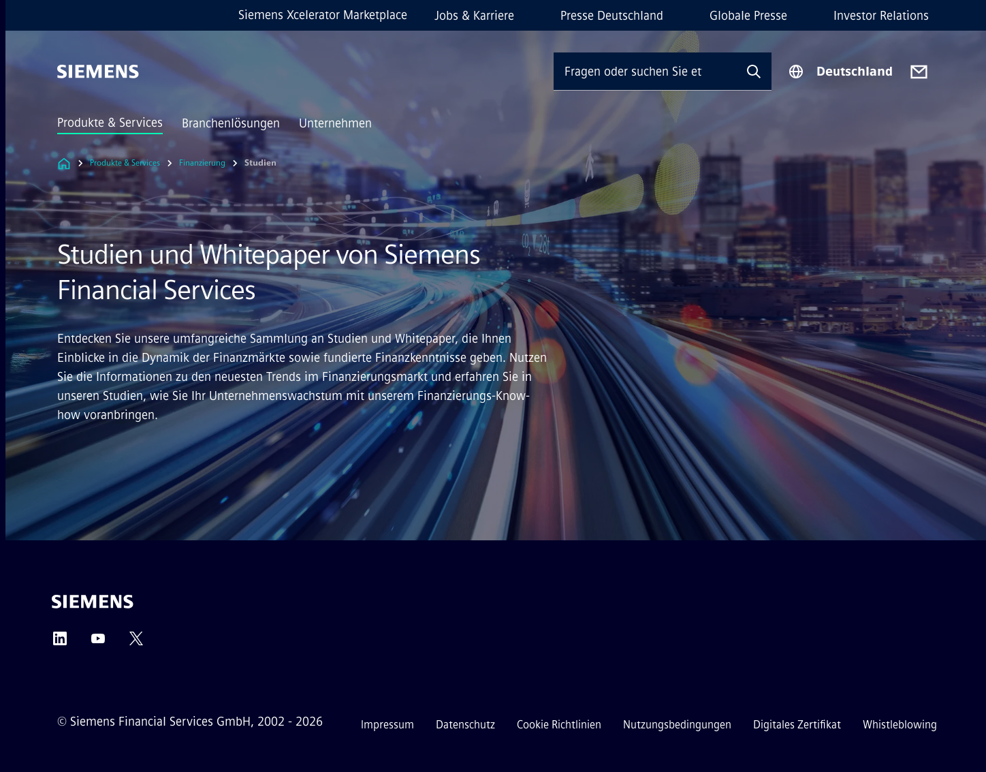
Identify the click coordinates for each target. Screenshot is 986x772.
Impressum (387, 724)
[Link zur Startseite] (64, 163)
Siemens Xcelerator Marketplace (322, 14)
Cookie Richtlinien (559, 724)
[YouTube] (98, 643)
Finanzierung (202, 163)
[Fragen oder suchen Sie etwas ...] (645, 71)
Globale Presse (748, 15)
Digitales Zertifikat (797, 724)
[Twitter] (136, 643)
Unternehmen (335, 123)
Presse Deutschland (611, 15)
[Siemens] (98, 71)
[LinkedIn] (60, 643)
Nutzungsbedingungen (677, 724)
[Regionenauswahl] (840, 71)
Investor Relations (881, 15)
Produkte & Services (110, 122)
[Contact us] (919, 72)
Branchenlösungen (231, 123)
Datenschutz (465, 724)
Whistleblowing (900, 724)
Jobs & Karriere (474, 15)
